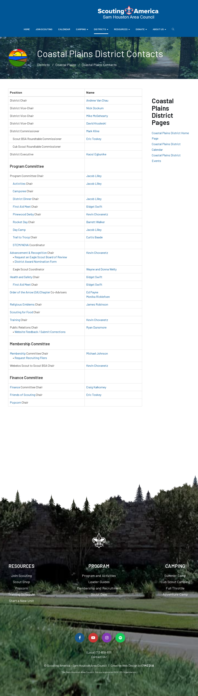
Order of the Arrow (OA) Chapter (30, 292)
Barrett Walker (95, 222)
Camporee (19, 191)
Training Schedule (21, 594)
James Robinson (97, 304)
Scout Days (99, 594)
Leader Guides (99, 582)
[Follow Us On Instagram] (107, 638)
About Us (159, 29)
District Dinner (22, 199)
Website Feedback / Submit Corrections (40, 332)
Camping (82, 29)
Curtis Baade (94, 237)
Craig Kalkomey (96, 387)
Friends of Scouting (22, 394)
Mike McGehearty (97, 116)
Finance (15, 387)
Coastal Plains (65, 65)
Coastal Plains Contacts (99, 65)
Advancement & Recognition (28, 252)
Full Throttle (175, 588)
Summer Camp (175, 575)
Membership (18, 353)
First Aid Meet (22, 206)
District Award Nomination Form (36, 261)
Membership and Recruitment (99, 588)
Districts (101, 29)
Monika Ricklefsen (98, 296)
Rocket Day (20, 222)
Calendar (64, 29)
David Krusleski (96, 123)
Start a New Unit (21, 601)
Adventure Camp (175, 594)
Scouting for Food (21, 312)
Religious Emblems (22, 304)
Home (27, 29)
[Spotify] (120, 638)
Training (15, 320)
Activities (19, 183)
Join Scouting (44, 29)
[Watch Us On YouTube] (93, 638)
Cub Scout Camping (175, 582)
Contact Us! (99, 657)
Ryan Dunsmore (96, 327)
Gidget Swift (94, 206)
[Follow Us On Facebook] (79, 638)
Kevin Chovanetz (97, 214)
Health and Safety (21, 277)
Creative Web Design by (132, 665)
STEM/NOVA (21, 245)
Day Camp (19, 229)
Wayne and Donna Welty (101, 269)
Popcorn (15, 402)
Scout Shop (21, 582)
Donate (141, 29)
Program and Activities (99, 575)
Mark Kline (92, 131)
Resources (122, 29)
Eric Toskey (93, 139)
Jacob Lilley (94, 176)
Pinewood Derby (23, 214)
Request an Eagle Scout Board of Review (41, 257)
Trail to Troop (21, 237)
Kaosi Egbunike (96, 154)
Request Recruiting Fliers (31, 358)
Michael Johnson (97, 353)
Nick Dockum (95, 108)
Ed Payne (92, 292)
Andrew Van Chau (97, 100)
